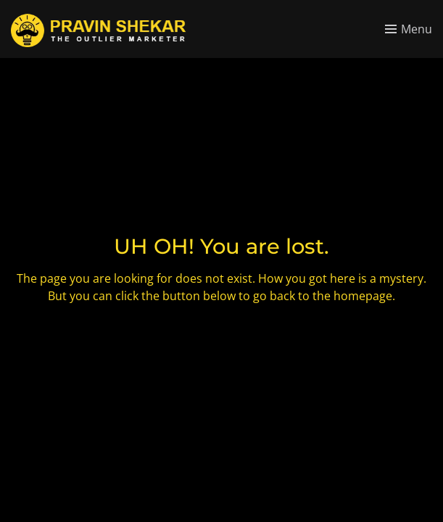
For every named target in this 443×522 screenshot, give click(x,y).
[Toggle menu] (408, 29)
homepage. (364, 296)
